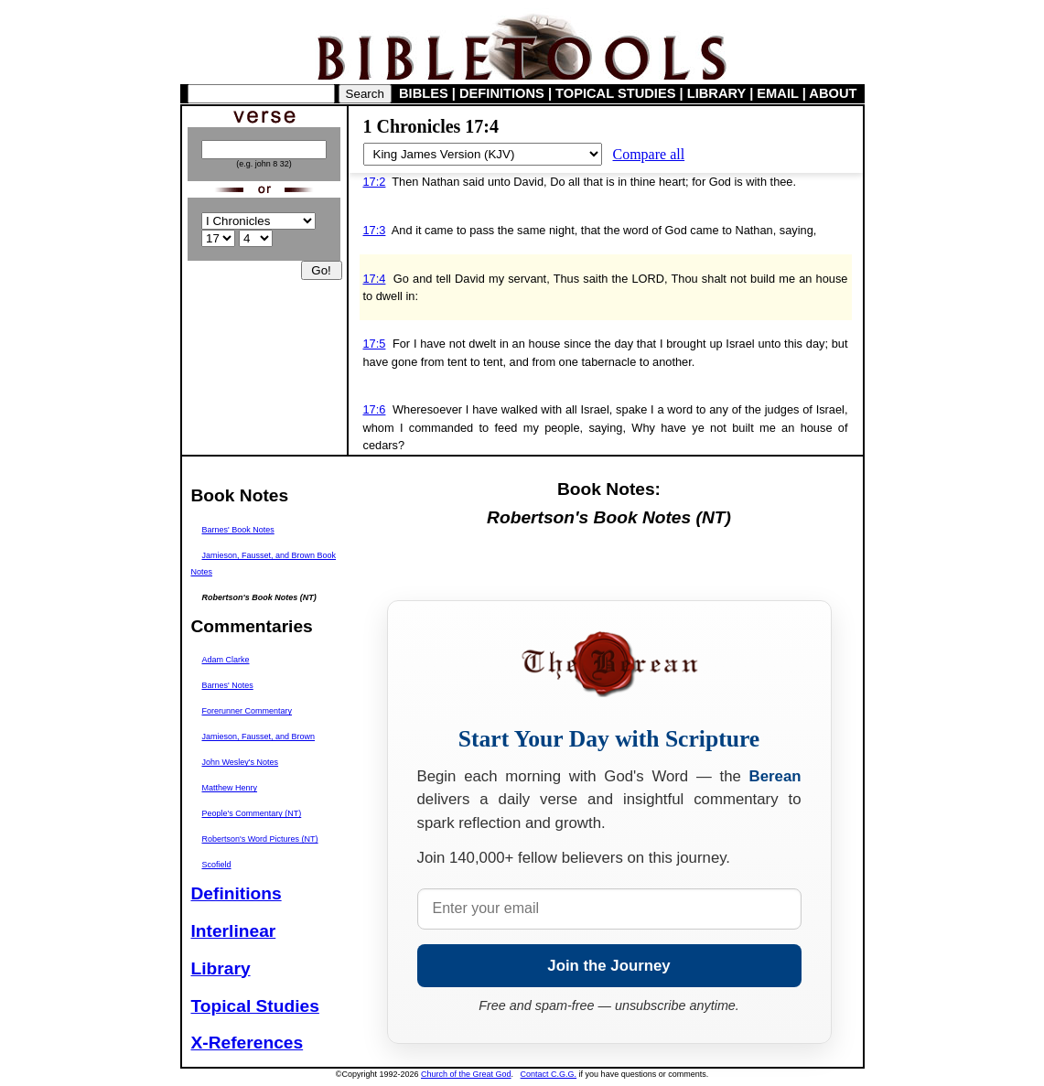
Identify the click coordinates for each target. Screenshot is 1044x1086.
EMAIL (777, 93)
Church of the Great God (466, 1074)
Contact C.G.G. (549, 1074)
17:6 (374, 409)
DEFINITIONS (501, 93)
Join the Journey (608, 965)
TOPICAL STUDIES (615, 93)
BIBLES (423, 93)
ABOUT (832, 93)
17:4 (374, 278)
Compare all (649, 154)
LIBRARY (716, 93)
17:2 (374, 181)
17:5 (374, 343)
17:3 (374, 230)
